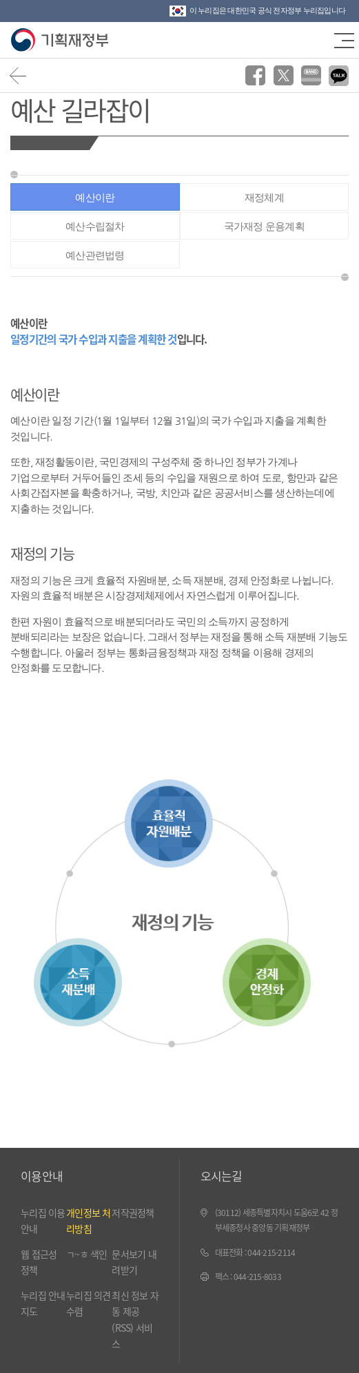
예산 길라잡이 (80, 109)
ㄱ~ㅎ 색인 (86, 1254)
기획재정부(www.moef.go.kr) (60, 40)
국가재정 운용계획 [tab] (264, 226)
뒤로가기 (18, 75)
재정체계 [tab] (264, 197)
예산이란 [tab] (94, 197)
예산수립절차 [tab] (95, 226)
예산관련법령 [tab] (95, 255)
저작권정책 (133, 1212)
